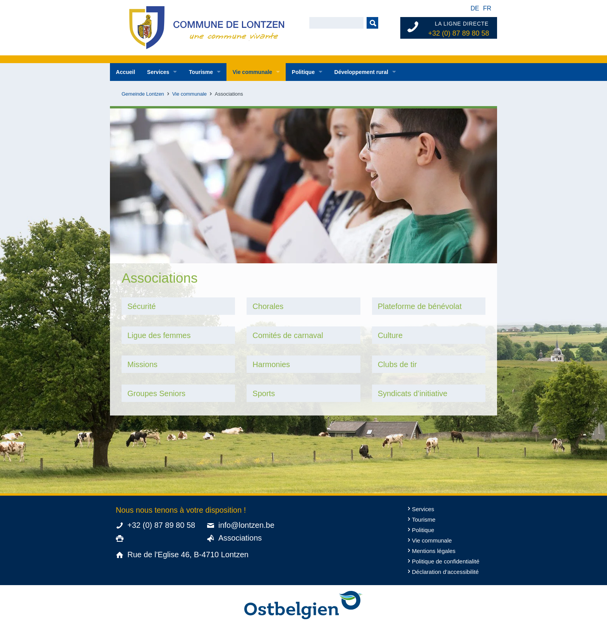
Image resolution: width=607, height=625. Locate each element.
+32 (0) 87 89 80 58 (458, 33)
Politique (303, 72)
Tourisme (201, 72)
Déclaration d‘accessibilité (445, 571)
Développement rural (361, 72)
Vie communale (252, 72)
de (474, 8)
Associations (240, 538)
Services (158, 72)
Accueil (125, 72)
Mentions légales (434, 551)
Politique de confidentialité (445, 561)
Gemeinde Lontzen (143, 94)
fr (487, 8)
